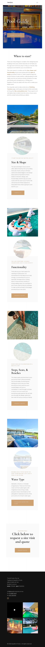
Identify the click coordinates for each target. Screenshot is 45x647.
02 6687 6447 (13, 593)
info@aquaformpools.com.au (15, 591)
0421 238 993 (12, 595)
